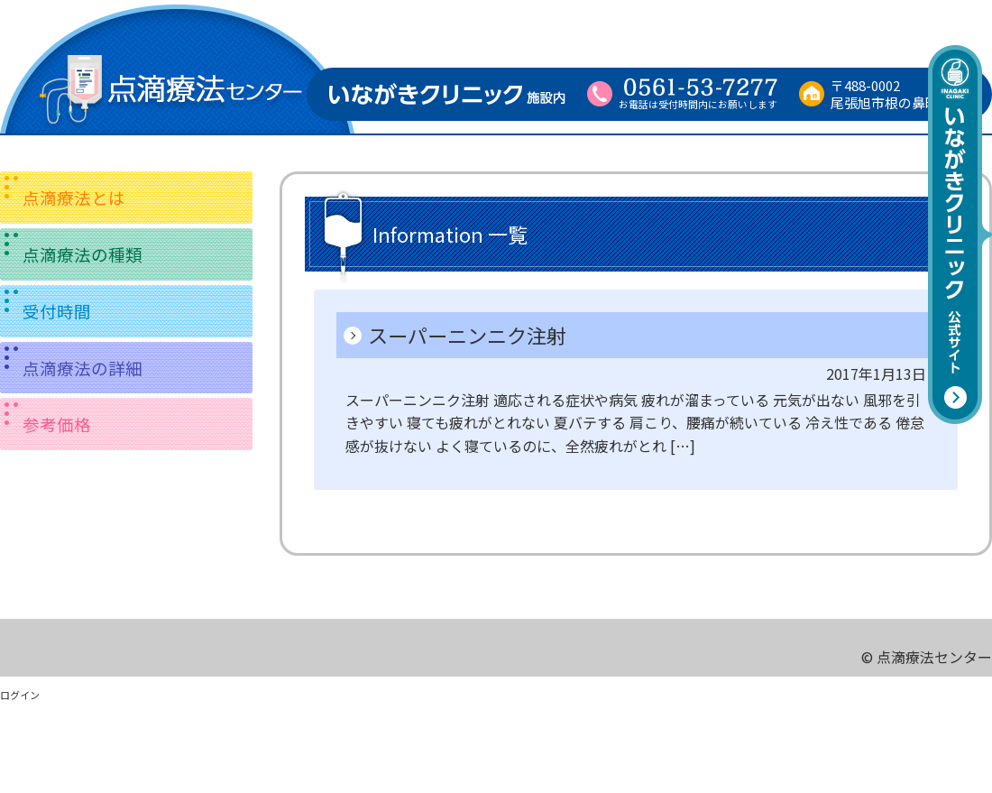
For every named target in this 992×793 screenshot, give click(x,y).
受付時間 (57, 311)
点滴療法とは (74, 197)
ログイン (20, 694)
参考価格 (57, 423)
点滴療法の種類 (82, 254)
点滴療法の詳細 (82, 367)
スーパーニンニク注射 (467, 334)
